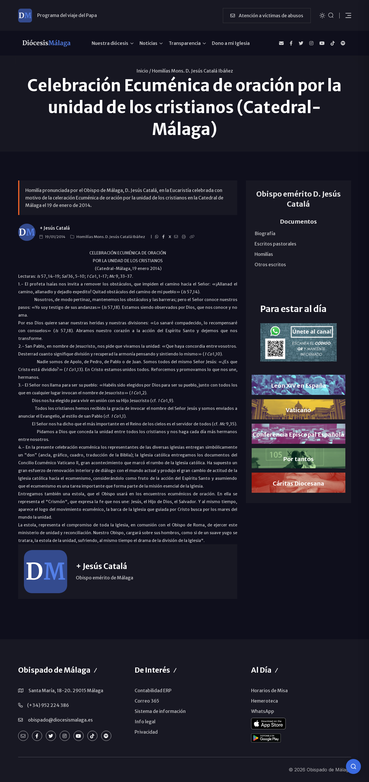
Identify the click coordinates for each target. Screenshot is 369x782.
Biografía (265, 233)
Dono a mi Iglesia (231, 43)
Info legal (145, 721)
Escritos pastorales (275, 244)
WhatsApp (262, 711)
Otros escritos (270, 264)
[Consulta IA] (353, 766)
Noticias (148, 43)
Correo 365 (147, 701)
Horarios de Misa (269, 690)
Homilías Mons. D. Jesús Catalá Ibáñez (192, 71)
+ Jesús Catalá (54, 228)
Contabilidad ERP (153, 690)
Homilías (264, 254)
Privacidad (146, 732)
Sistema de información (160, 711)
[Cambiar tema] (322, 15)
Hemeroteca (264, 701)
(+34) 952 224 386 (48, 705)
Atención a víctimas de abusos (266, 15)
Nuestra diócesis (110, 43)
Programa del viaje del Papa (67, 15)
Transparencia (185, 43)
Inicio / (143, 71)
